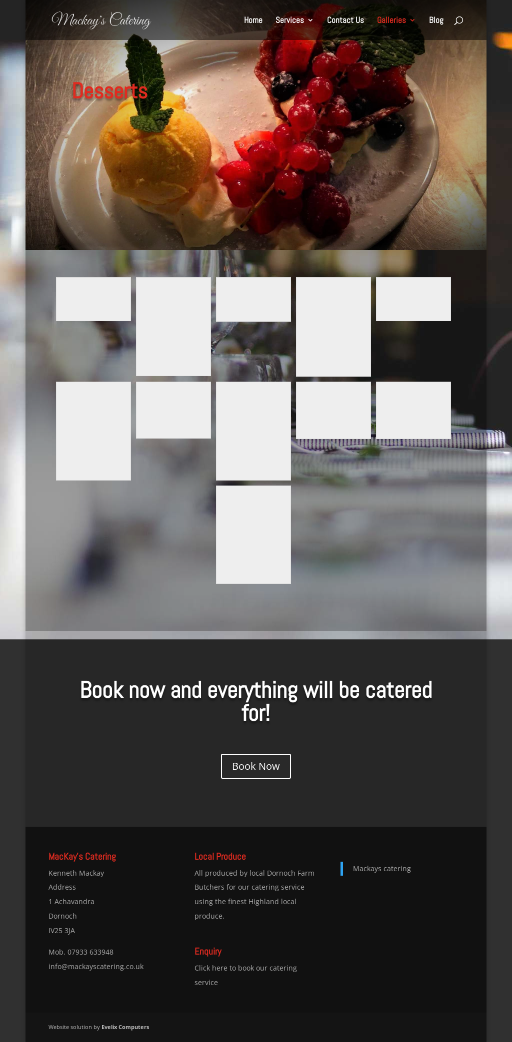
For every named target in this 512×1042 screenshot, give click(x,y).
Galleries (391, 20)
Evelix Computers (125, 1027)
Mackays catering (382, 868)
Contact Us (345, 20)
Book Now (256, 766)
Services (290, 20)
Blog (436, 20)
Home (253, 20)
